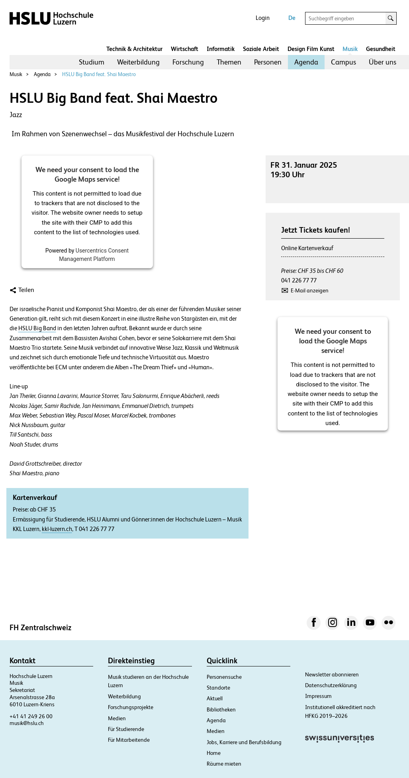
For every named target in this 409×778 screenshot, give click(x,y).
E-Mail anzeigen (310, 290)
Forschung (188, 62)
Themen (229, 62)
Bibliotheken (221, 709)
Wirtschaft (184, 48)
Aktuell (215, 698)
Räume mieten (224, 763)
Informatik (221, 48)
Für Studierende (126, 729)
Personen (268, 62)
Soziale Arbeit (261, 48)
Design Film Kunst (311, 48)
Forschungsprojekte (130, 707)
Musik (350, 48)
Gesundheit (380, 48)
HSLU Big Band (37, 328)
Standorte (218, 687)
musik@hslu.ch (27, 723)
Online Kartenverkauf (307, 248)
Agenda (306, 62)
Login (263, 17)
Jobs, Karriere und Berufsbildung (244, 742)
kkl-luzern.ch (57, 529)
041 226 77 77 (299, 280)
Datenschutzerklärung (331, 685)
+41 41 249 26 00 (31, 716)
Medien (117, 718)
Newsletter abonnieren (332, 674)
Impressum (318, 696)
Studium (91, 62)
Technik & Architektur (134, 48)
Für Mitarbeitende (129, 740)
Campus (343, 62)
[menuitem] (91, 62)
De (291, 17)
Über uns (382, 62)
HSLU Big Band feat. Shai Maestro (99, 74)
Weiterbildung (138, 62)
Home (214, 753)
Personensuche (224, 677)
